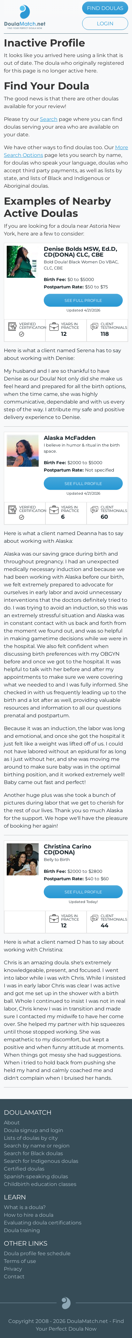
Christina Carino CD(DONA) (67, 849)
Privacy (13, 1269)
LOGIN (105, 24)
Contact (14, 1277)
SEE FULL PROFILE (83, 300)
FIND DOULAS (105, 8)
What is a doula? (25, 1207)
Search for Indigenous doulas (41, 1161)
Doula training (22, 1230)
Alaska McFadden (70, 437)
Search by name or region (37, 1146)
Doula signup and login (33, 1130)
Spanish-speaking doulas (36, 1176)
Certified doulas (24, 1169)
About (12, 1123)
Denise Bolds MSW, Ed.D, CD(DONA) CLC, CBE (80, 251)
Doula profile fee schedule (37, 1253)
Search (49, 119)
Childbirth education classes (40, 1184)
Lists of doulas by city (31, 1138)
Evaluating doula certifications (43, 1223)
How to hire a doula (28, 1215)
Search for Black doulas (33, 1153)
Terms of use (20, 1261)
